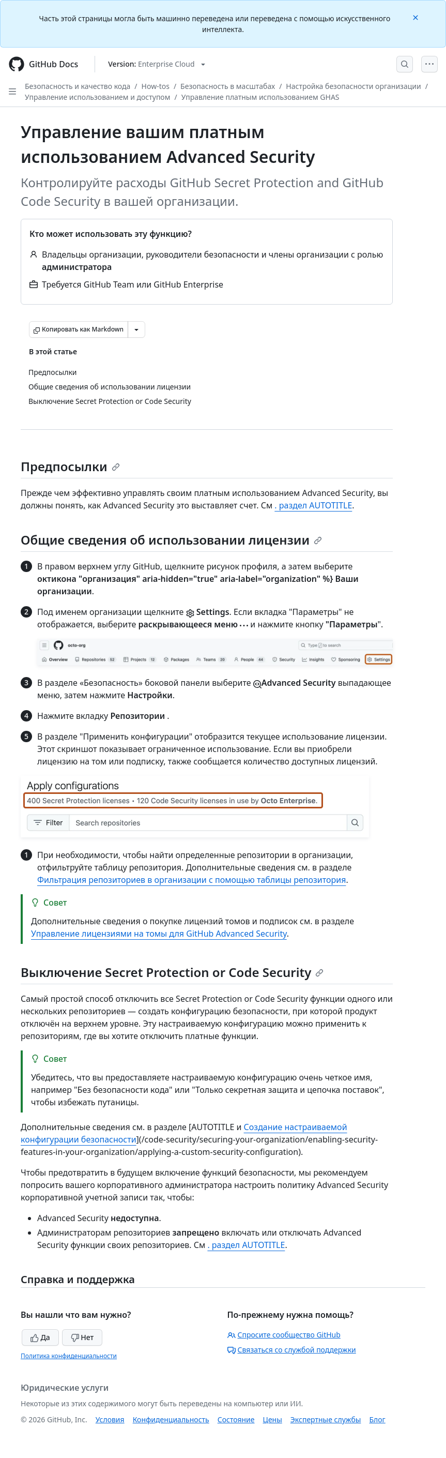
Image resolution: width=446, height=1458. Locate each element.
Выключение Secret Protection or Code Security (172, 972)
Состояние (236, 1419)
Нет (82, 1337)
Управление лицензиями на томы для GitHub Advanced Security (159, 933)
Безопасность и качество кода (77, 86)
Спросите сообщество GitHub (284, 1335)
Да (40, 1337)
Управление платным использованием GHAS (260, 97)
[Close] (416, 17)
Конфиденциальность (171, 1419)
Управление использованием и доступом (97, 97)
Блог (377, 1419)
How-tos (156, 86)
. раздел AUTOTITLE (313, 505)
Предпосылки (70, 466)
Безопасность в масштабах (227, 86)
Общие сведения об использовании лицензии (171, 539)
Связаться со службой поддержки (291, 1350)
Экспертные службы (325, 1419)
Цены (272, 1419)
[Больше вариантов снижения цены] (136, 329)
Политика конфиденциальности (69, 1355)
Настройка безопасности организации (353, 86)
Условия (110, 1419)
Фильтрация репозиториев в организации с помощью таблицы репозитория (191, 879)
